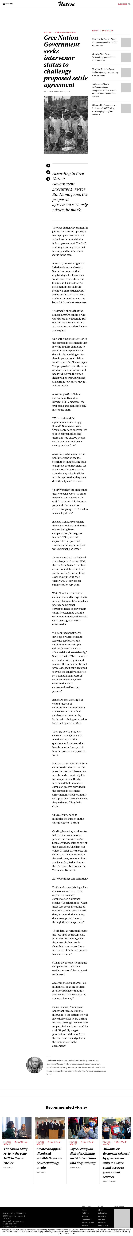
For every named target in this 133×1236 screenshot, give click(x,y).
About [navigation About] (100, 1210)
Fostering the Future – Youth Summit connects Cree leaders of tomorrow (104, 42)
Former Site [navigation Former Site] (103, 1226)
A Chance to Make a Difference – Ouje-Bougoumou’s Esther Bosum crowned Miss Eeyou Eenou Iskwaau (104, 90)
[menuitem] (122, 4)
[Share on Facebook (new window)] (48, 165)
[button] (8, 4)
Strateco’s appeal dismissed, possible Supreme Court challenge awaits (49, 1158)
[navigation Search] (129, 5)
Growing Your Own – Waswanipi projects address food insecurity (103, 57)
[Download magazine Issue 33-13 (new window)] (122, 1220)
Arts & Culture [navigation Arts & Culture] (88, 1223)
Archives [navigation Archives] (101, 1223)
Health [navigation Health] (85, 1226)
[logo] (66, 5)
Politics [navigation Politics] (85, 1213)
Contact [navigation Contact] (101, 1220)
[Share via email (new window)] (48, 179)
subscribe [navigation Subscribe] (122, 4)
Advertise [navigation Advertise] (102, 1216)
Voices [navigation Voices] (85, 1216)
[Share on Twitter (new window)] (48, 172)
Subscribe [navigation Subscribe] (102, 1213)
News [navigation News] (84, 1210)
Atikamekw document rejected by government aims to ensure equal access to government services (116, 1163)
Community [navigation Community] (87, 1220)
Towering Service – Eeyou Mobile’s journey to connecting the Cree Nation (105, 72)
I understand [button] (69, 1233)
